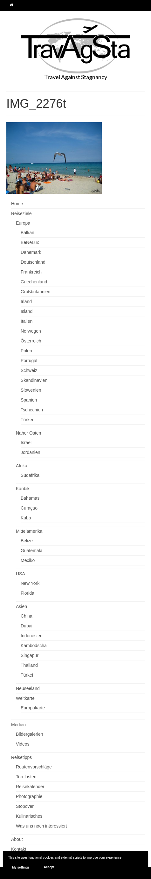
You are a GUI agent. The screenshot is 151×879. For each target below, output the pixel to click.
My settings (21, 867)
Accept (49, 867)
